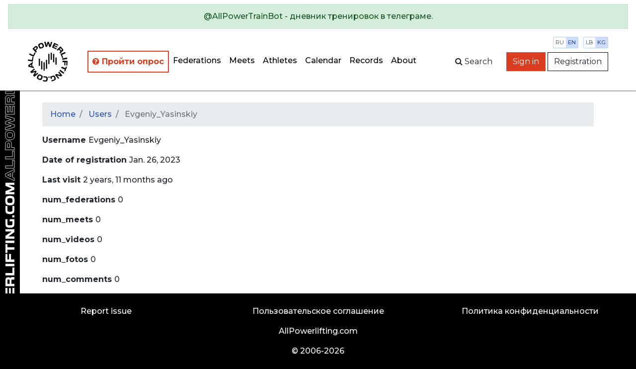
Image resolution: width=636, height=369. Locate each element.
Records (366, 60)
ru (560, 42)
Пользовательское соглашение (318, 311)
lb (589, 42)
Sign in (526, 61)
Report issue (106, 311)
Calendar (323, 60)
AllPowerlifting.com (318, 331)
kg (601, 42)
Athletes (280, 60)
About (403, 60)
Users (100, 114)
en (572, 42)
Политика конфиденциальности (530, 311)
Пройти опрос (128, 61)
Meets (242, 60)
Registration (578, 61)
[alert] (318, 16)
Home (63, 114)
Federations (197, 60)
